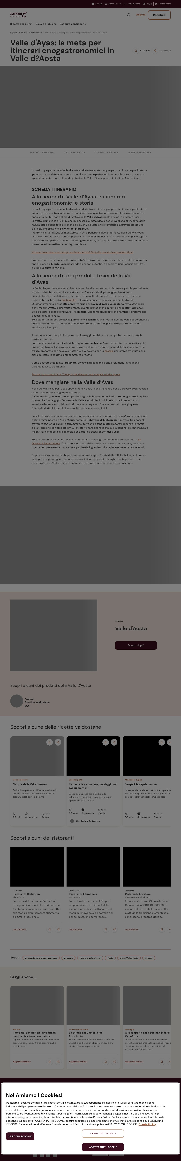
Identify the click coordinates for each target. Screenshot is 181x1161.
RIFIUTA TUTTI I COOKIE (103, 1133)
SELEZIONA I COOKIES (20, 1136)
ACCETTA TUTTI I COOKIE (103, 1147)
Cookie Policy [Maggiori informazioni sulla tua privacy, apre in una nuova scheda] (147, 1124)
